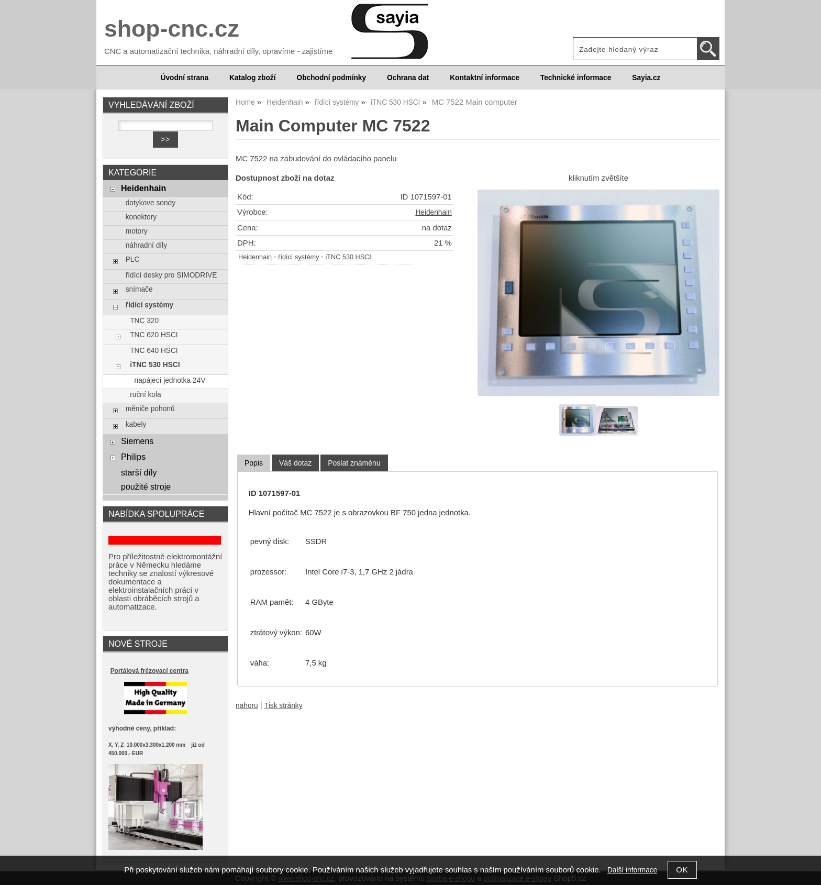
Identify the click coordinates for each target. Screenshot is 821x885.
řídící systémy (298, 257)
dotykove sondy (150, 203)
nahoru (247, 706)
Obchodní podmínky (331, 78)
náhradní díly (146, 245)
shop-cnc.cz (171, 28)
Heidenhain (433, 212)
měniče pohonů (150, 409)
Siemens (137, 441)
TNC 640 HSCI (153, 351)
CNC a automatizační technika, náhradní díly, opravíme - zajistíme (218, 51)
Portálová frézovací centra (149, 670)
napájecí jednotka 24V (170, 380)
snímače (139, 289)
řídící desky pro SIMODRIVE (171, 275)
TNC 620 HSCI (153, 335)
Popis (254, 463)
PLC (133, 259)
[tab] (253, 463)
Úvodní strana (184, 78)
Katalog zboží (252, 78)
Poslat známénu (354, 463)
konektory (141, 217)
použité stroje (146, 486)
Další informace (632, 870)
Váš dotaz (295, 463)
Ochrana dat (408, 78)
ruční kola (145, 395)
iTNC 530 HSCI (348, 257)
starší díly (139, 472)
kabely (136, 424)
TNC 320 (144, 321)
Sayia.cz (646, 78)
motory (137, 231)
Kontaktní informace (484, 78)
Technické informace (575, 78)
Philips (133, 456)
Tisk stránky (283, 706)
